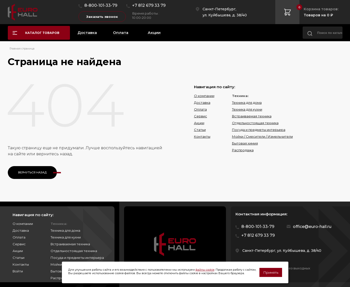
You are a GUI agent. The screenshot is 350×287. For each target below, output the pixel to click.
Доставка (202, 103)
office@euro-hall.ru (312, 226)
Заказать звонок (102, 17)
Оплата (200, 109)
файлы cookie (205, 269)
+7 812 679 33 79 (149, 5)
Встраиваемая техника (251, 116)
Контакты (202, 136)
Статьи (200, 130)
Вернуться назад (32, 172)
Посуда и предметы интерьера (258, 130)
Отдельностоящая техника (255, 123)
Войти (18, 271)
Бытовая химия (245, 143)
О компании (204, 96)
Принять (270, 272)
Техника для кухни (247, 109)
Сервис (200, 116)
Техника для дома (247, 103)
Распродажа (243, 150)
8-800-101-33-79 (100, 5)
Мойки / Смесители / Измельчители (262, 136)
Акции (199, 123)
